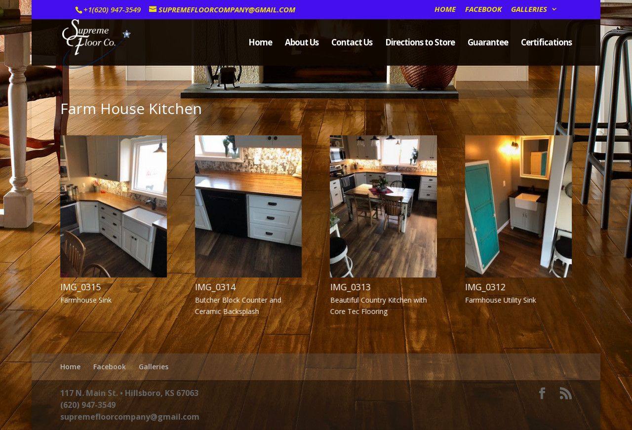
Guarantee (488, 43)
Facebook (483, 9)
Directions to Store (420, 43)
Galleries (529, 9)
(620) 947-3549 (88, 404)
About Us (301, 43)
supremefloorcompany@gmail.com (129, 416)
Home (445, 9)
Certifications (546, 43)
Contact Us (351, 43)
